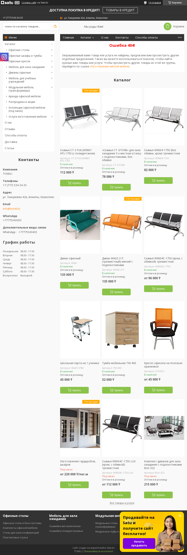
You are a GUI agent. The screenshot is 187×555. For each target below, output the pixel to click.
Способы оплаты (16, 135)
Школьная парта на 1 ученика (79, 363)
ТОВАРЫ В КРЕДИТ (120, 10)
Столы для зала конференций (21, 532)
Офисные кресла (19, 61)
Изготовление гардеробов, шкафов (78, 463)
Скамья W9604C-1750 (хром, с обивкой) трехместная (163, 260)
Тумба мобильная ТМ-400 (119, 363)
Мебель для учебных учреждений (22, 79)
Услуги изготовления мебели (28, 116)
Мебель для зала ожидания (27, 67)
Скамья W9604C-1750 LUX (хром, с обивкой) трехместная (118, 465)
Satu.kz (110, 547)
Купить (77, 183)
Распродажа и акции (22, 102)
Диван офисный (70, 258)
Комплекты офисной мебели (20, 528)
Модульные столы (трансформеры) (106, 524)
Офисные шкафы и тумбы (25, 55)
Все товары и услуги (122, 503)
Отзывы (10, 129)
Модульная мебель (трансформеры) (21, 88)
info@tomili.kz (11, 208)
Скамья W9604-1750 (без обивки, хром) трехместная (162, 151)
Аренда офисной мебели (25, 96)
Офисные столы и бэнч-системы (22, 523)
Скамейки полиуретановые (66, 531)
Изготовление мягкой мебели (109, 66)
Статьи (9, 148)
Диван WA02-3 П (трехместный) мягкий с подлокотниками (117, 262)
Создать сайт (29, 2)
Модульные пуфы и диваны (112, 531)
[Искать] (55, 26)
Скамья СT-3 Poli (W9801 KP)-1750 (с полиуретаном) (77, 151)
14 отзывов (154, 2)
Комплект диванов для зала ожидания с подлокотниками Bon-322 (163, 465)
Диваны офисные (20, 72)
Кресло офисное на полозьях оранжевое (163, 364)
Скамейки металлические (65, 526)
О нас (8, 122)
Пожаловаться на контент (98, 551)
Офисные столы (19, 50)
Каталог (10, 44)
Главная (68, 37)
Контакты (122, 37)
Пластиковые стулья (15, 537)
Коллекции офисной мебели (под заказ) (27, 109)
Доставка (11, 142)
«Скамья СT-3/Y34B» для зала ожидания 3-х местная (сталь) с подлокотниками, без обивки (121, 155)
